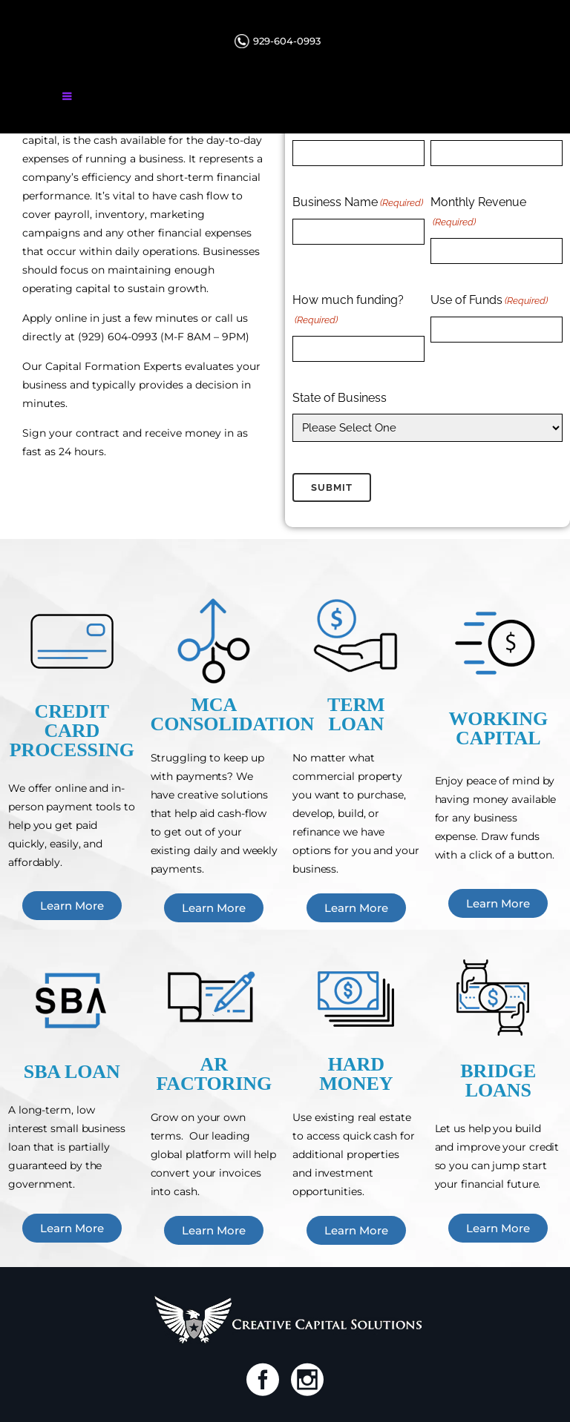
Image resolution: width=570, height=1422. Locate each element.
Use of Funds (489, 301)
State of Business (339, 398)
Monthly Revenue (478, 213)
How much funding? (348, 311)
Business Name (357, 203)
